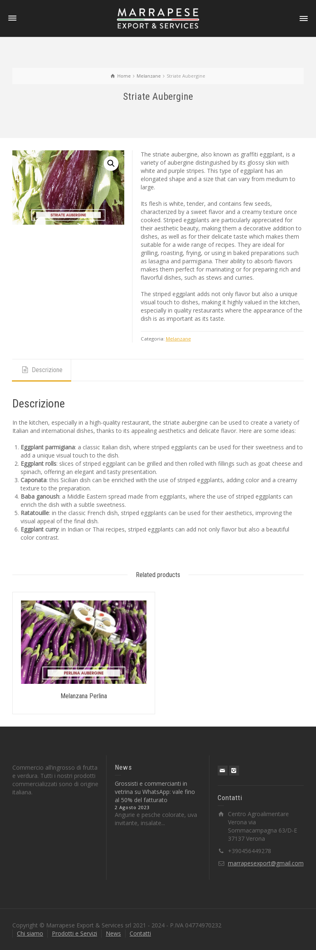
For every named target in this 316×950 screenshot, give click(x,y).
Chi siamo (30, 933)
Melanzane (178, 339)
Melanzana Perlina (83, 696)
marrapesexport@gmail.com (266, 863)
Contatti (140, 933)
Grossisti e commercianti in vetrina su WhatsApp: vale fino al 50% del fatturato (155, 792)
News (113, 933)
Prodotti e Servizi (74, 933)
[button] (111, 163)
